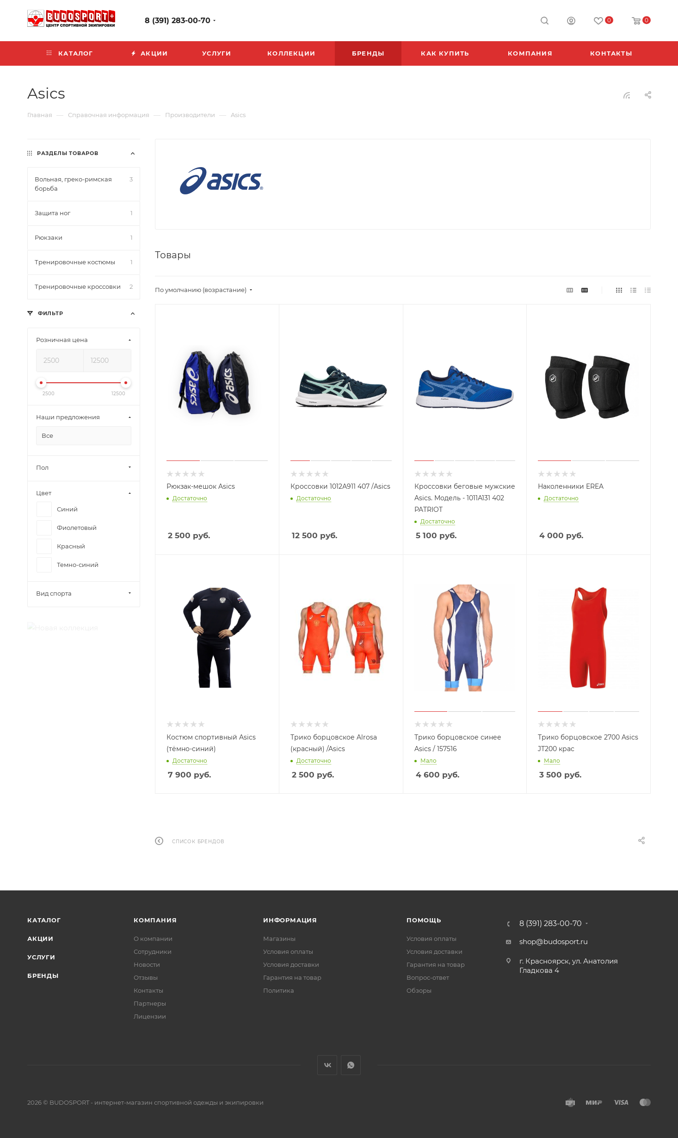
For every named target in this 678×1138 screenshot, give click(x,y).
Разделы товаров (68, 153)
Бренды (43, 975)
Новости (147, 964)
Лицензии (150, 1016)
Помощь (424, 920)
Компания (155, 920)
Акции (40, 938)
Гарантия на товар (292, 977)
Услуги (41, 957)
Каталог (44, 920)
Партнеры (150, 1003)
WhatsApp (351, 1065)
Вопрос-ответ (428, 977)
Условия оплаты (288, 951)
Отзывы (146, 977)
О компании (153, 938)
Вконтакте (327, 1065)
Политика (278, 990)
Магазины (279, 938)
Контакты (148, 990)
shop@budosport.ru (553, 941)
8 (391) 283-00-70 (177, 20)
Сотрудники (153, 951)
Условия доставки (291, 964)
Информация (290, 920)
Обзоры (419, 990)
